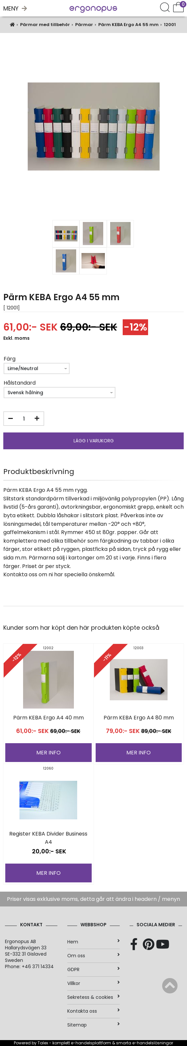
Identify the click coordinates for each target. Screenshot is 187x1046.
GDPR (93, 969)
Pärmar (84, 24)
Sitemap (93, 1025)
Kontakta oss (93, 1011)
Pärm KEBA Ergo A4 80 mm (139, 717)
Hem (93, 941)
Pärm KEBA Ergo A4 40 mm (48, 717)
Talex (43, 1043)
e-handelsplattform (91, 1043)
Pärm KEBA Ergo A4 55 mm (128, 24)
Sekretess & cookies (93, 997)
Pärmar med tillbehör (45, 24)
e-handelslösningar (152, 1043)
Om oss (93, 955)
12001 (170, 24)
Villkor (93, 983)
